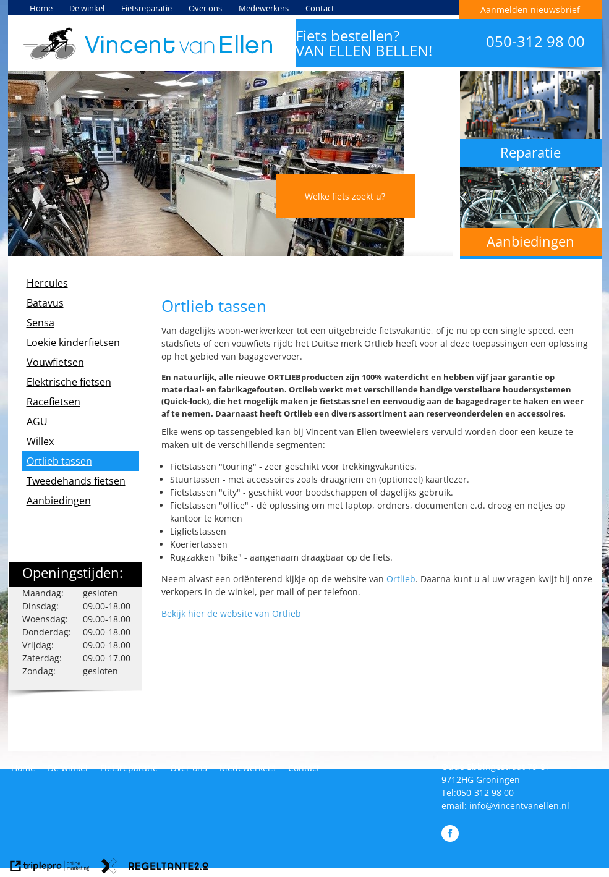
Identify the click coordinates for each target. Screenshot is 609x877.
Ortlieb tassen (59, 461)
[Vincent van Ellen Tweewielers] (147, 44)
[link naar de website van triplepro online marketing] (50, 867)
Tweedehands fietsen (76, 481)
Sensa (40, 322)
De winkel (86, 8)
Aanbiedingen (59, 500)
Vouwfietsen (55, 362)
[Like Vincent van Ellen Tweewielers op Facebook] (450, 838)
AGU (37, 421)
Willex (40, 441)
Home (41, 8)
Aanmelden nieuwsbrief (530, 9)
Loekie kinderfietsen (73, 342)
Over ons (205, 8)
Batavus (45, 303)
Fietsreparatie (146, 8)
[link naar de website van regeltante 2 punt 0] (155, 867)
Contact (319, 8)
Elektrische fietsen (69, 382)
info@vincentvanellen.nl (519, 805)
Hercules (47, 283)
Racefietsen (53, 402)
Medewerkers (264, 8)
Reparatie (530, 152)
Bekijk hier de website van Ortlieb (231, 613)
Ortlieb (400, 579)
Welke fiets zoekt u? (345, 196)
